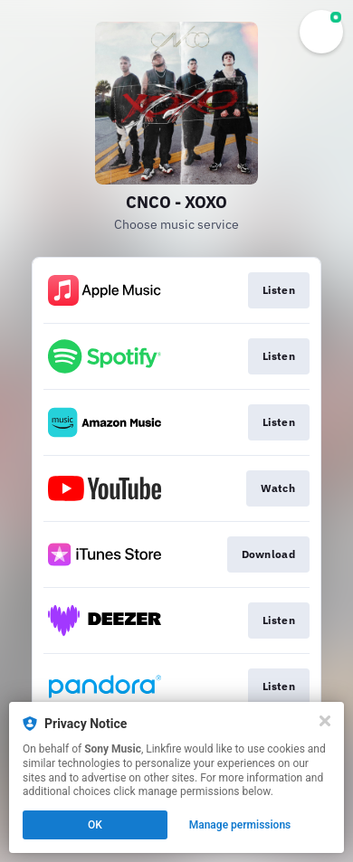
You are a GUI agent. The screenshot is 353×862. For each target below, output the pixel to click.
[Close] (324, 720)
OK (95, 825)
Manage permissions (240, 825)
